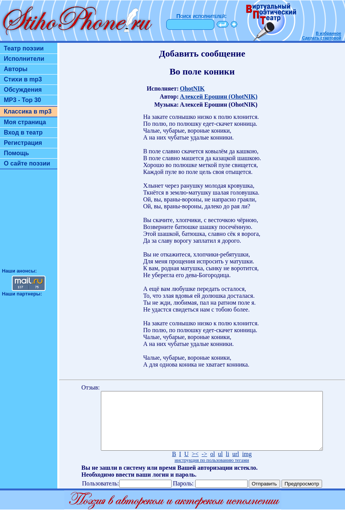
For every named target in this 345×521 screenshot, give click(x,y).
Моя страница (25, 122)
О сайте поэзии (27, 163)
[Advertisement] (29, 222)
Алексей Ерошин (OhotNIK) (219, 96)
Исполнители (24, 58)
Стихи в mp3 (23, 79)
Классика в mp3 (28, 111)
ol (212, 465)
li (227, 465)
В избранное (328, 33)
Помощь (16, 153)
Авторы (16, 69)
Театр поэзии (24, 48)
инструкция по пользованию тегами (212, 471)
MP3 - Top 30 (22, 100)
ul (220, 465)
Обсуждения (23, 89)
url (235, 465)
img (247, 465)
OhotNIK (192, 88)
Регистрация (23, 143)
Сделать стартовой (321, 38)
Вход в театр (23, 132)
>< (195, 465)
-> (204, 465)
